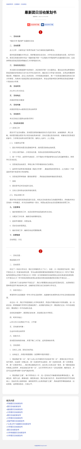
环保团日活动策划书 (15, 403)
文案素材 (17, 4)
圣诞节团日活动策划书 (15, 421)
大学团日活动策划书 (15, 412)
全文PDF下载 (35, 24)
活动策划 (23, 4)
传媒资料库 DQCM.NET (41, 445)
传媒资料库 (9, 4)
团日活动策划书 (13, 430)
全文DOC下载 (49, 24)
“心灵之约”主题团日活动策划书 (19, 424)
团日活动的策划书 (14, 406)
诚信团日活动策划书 (15, 409)
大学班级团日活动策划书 (16, 433)
